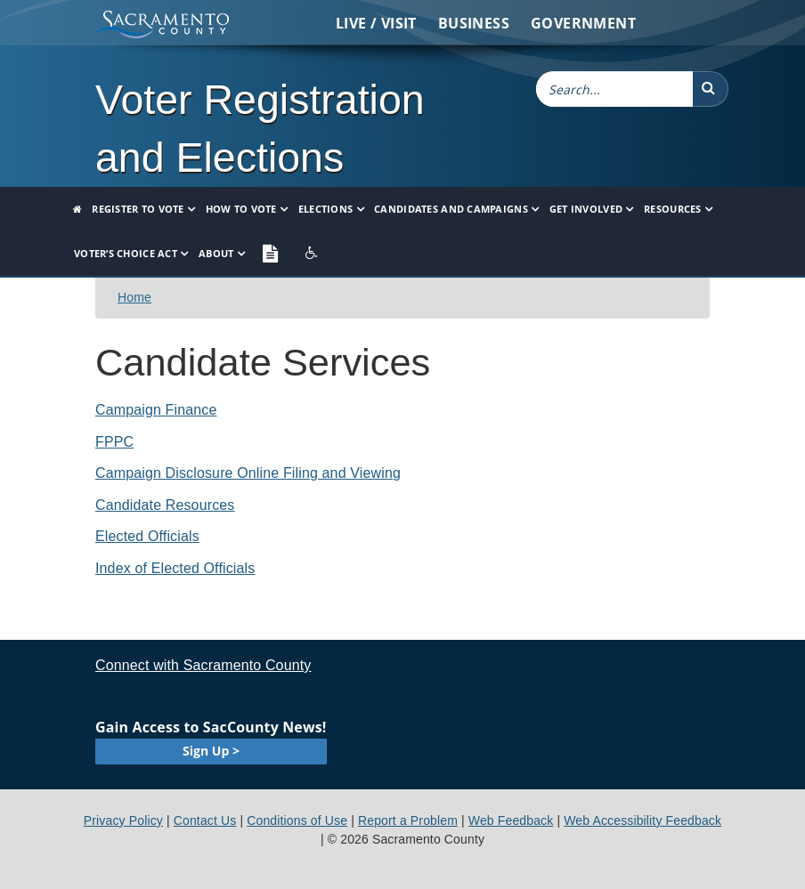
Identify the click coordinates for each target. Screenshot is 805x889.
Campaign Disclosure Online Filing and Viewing (248, 473)
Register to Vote (137, 208)
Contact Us (205, 820)
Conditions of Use (297, 820)
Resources (672, 208)
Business (473, 23)
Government (583, 23)
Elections (325, 208)
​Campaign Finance (155, 409)
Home (134, 297)
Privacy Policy (123, 820)
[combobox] (614, 89)
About (216, 253)
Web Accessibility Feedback (642, 820)
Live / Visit (376, 23)
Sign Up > (211, 750)
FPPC (114, 441)
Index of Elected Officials (175, 568)
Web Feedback (511, 820)
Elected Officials (147, 536)
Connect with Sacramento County (203, 665)
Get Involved (585, 208)
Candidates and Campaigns (451, 208)
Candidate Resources (164, 505)
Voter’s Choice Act (125, 253)
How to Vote (241, 208)
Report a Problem (408, 820)
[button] (710, 89)
